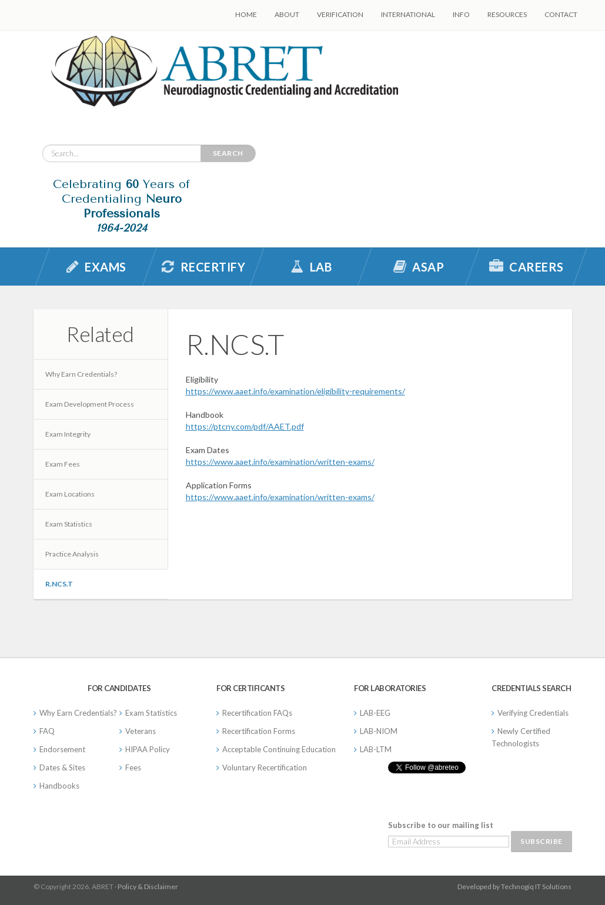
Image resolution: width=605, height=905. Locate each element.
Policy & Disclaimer (148, 886)
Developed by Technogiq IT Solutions (514, 886)
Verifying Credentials (533, 713)
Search (228, 153)
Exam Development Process (89, 404)
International (408, 14)
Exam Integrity (68, 434)
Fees (133, 767)
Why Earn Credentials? (81, 374)
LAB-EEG (375, 713)
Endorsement (62, 749)
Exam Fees (62, 464)
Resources (507, 14)
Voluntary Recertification (264, 767)
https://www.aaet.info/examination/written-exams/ (280, 462)
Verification (340, 14)
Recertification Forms (258, 731)
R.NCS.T (59, 583)
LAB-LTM (376, 749)
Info (461, 14)
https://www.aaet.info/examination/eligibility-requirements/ (295, 391)
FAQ (47, 731)
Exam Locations (70, 494)
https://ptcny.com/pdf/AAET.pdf (245, 426)
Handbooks (59, 785)
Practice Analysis (72, 553)
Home (246, 14)
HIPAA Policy (147, 749)
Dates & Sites (62, 767)
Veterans (140, 731)
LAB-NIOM (378, 731)
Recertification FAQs (257, 713)
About (287, 14)
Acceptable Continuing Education (279, 749)
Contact (560, 14)
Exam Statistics (68, 523)
